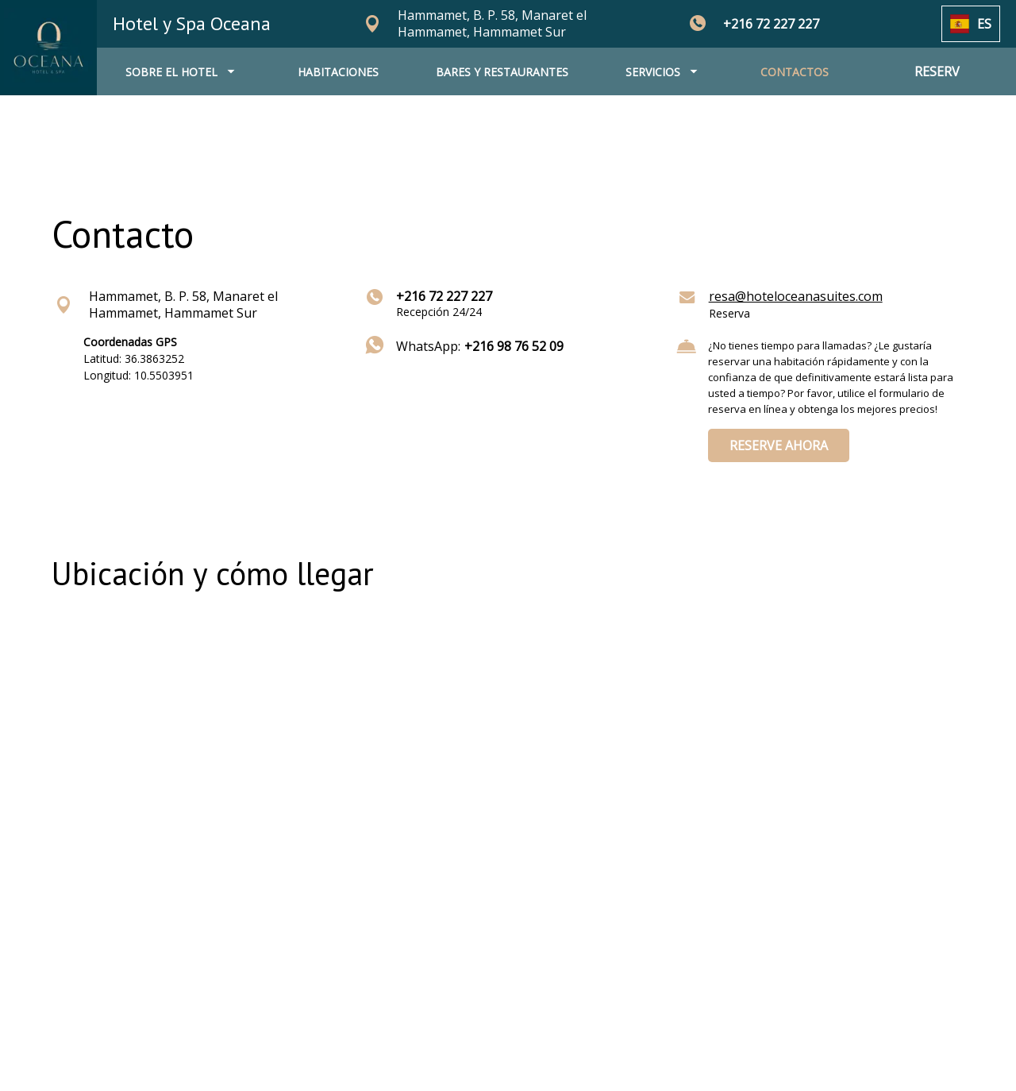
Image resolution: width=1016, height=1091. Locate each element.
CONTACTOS (794, 71)
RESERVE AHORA (778, 445)
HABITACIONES (338, 71)
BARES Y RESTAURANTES (502, 71)
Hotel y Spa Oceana (192, 23)
